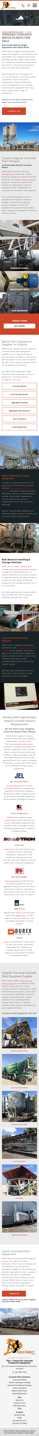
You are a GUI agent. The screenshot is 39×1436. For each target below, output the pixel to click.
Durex (6, 942)
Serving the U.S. (19, 1421)
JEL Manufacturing (15, 786)
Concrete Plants (19, 1380)
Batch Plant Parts (19, 1391)
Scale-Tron (9, 849)
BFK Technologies (12, 881)
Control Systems (20, 1388)
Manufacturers (19, 1406)
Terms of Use (19, 1415)
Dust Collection (19, 419)
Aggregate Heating (20, 402)
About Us (20, 1400)
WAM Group (21, 915)
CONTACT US (14, 111)
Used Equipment (19, 427)
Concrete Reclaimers (19, 394)
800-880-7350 (21, 1372)
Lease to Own (19, 1403)
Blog (19, 1408)
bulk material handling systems (23, 569)
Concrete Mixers (19, 386)
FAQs (19, 1418)
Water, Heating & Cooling (19, 1383)
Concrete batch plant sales (12, 32)
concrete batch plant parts (21, 744)
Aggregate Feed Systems (19, 410)
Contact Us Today (19, 1423)
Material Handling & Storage (20, 1385)
